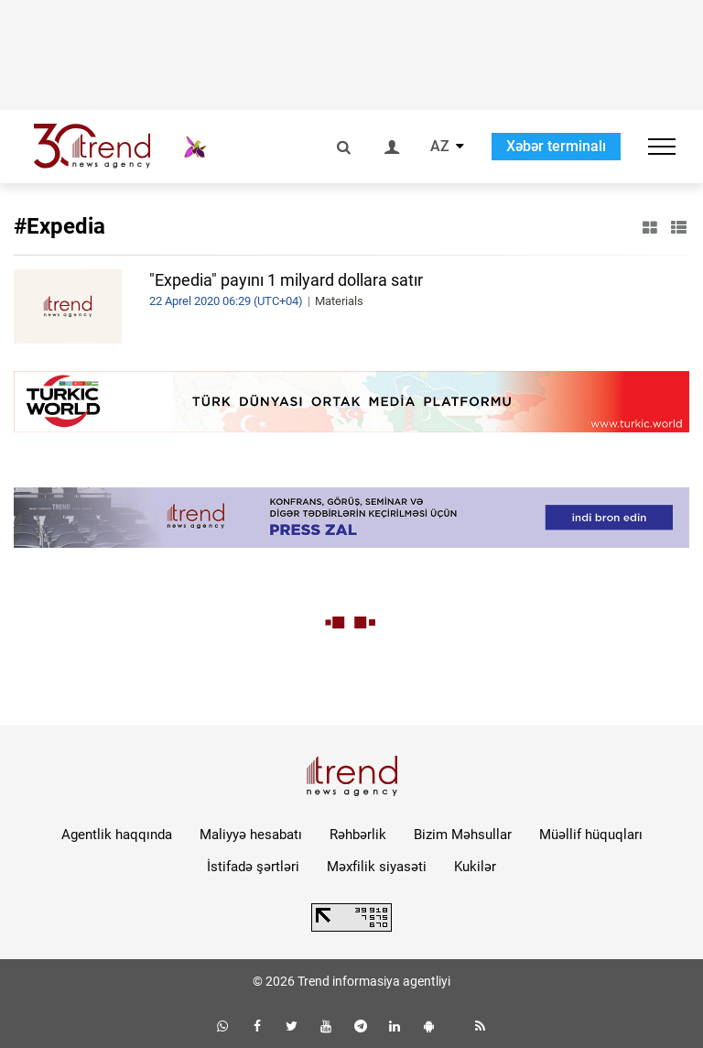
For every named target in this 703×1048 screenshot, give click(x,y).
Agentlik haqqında (116, 834)
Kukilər (475, 866)
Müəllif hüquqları (591, 834)
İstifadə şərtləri (253, 866)
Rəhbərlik (358, 834)
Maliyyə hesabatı (251, 834)
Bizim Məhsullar (463, 834)
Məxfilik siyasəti (377, 866)
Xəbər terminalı (556, 146)
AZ (439, 146)
